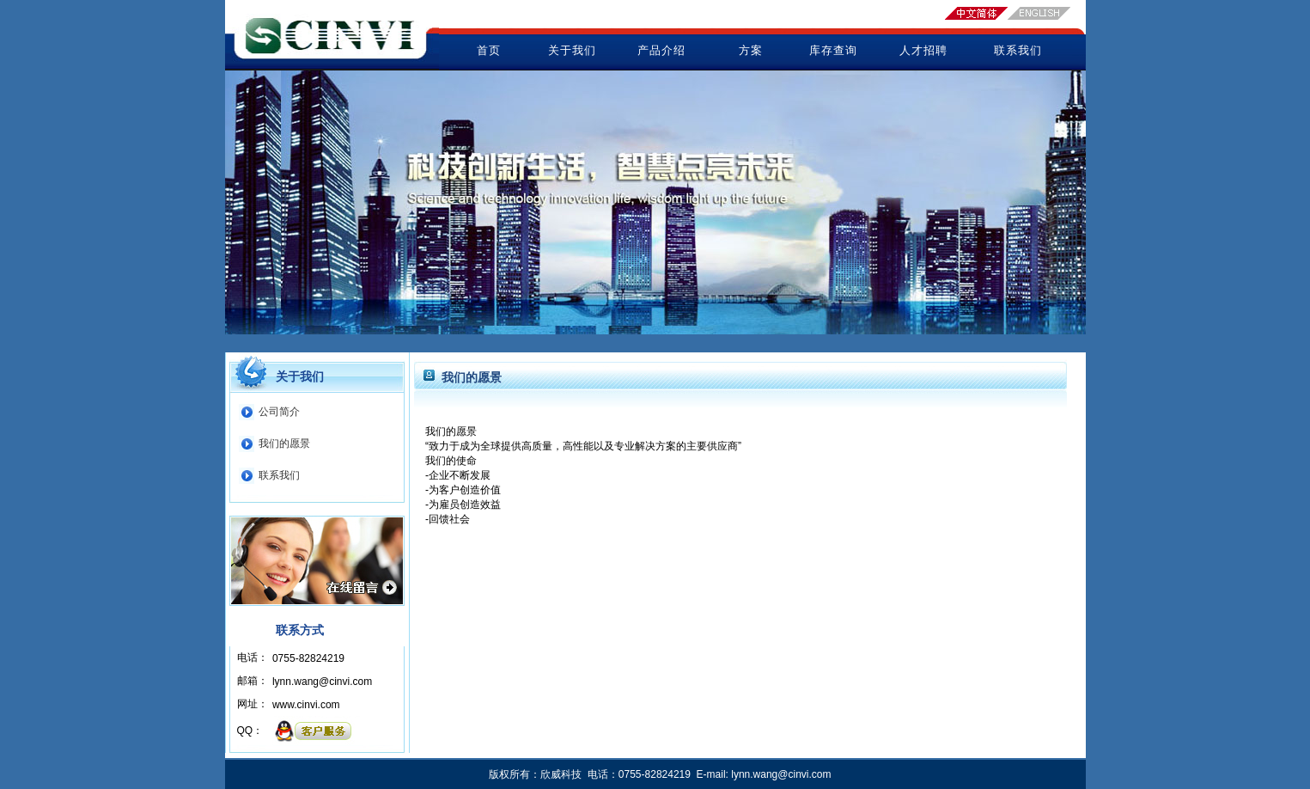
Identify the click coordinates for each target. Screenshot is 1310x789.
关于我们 (572, 50)
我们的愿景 (284, 443)
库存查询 (833, 50)
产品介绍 (661, 50)
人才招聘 (923, 50)
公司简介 (279, 412)
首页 (489, 50)
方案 (751, 50)
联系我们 (1018, 50)
